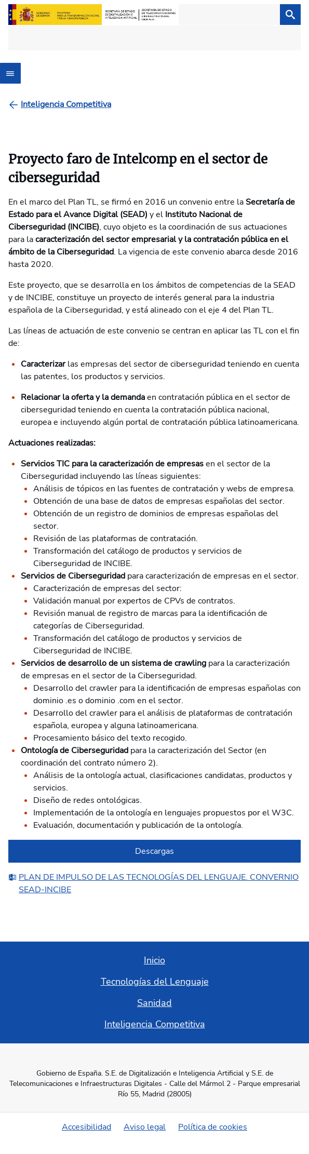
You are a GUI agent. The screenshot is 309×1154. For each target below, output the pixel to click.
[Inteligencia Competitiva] (66, 104)
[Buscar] (290, 14)
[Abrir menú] (10, 73)
